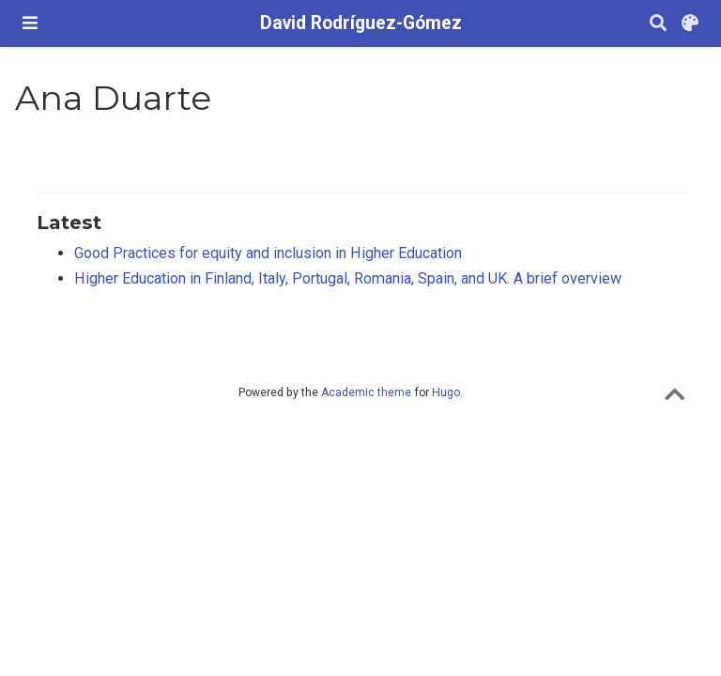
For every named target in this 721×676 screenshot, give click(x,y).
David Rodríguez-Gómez (361, 23)
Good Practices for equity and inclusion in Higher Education (268, 253)
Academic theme (366, 392)
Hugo (446, 392)
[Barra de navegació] (30, 23)
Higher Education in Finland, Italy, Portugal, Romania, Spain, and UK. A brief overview (347, 278)
